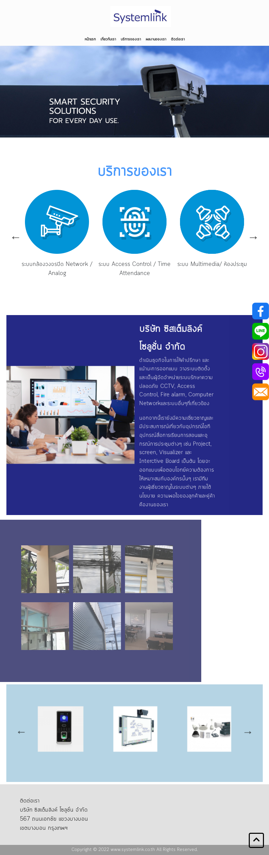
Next (253, 237)
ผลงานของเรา (156, 39)
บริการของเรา (131, 39)
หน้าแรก (90, 39)
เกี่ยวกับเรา (108, 39)
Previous (16, 237)
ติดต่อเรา (178, 39)
